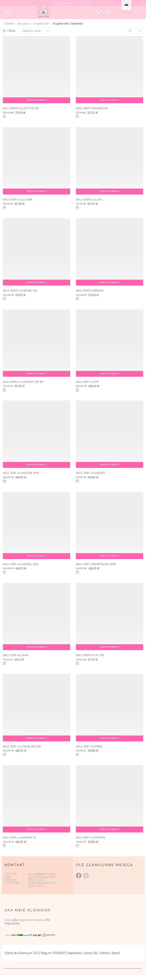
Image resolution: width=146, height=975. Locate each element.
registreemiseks (31, 920)
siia (14, 920)
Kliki (8, 920)
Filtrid (9, 31)
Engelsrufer (41, 23)
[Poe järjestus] (35, 31)
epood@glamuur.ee (41, 874)
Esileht (9, 23)
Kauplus (23, 23)
